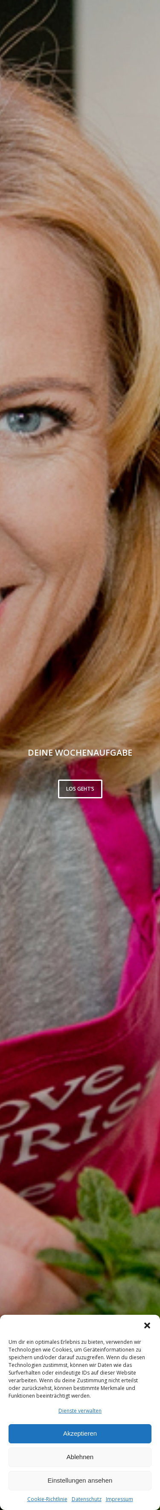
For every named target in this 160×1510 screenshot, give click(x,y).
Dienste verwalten (80, 1410)
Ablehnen (80, 1456)
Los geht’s (80, 788)
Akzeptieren (80, 1433)
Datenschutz (87, 1499)
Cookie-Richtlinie (47, 1499)
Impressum (119, 1499)
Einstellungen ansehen (80, 1480)
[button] (147, 1325)
